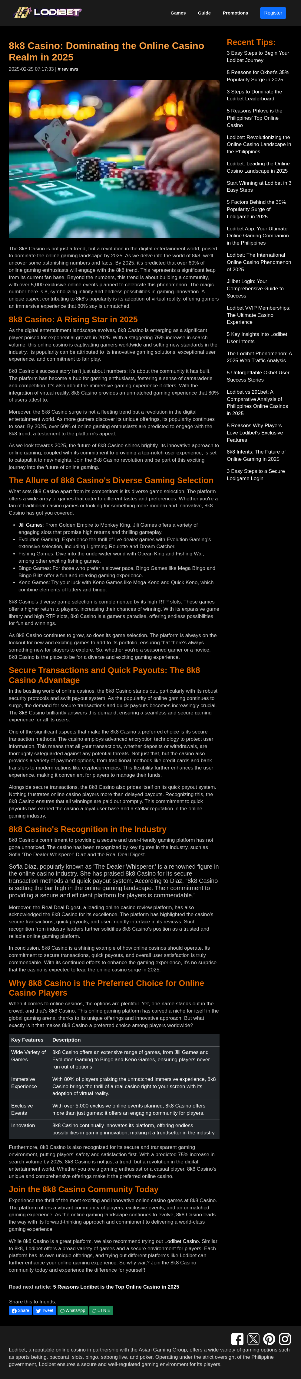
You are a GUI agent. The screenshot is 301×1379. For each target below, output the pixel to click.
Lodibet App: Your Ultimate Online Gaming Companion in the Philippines (258, 236)
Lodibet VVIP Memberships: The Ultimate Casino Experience (258, 315)
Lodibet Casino (181, 1241)
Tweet (44, 1310)
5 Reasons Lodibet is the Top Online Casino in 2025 (116, 1287)
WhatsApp (72, 1310)
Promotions (235, 12)
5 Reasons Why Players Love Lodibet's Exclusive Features (255, 433)
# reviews (68, 69)
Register (273, 12)
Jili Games (30, 525)
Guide (204, 12)
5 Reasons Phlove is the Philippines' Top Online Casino (254, 118)
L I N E (101, 1310)
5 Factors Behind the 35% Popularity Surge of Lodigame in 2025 (256, 209)
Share (20, 1310)
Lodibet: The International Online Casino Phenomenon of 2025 (259, 262)
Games (178, 12)
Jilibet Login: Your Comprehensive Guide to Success (255, 288)
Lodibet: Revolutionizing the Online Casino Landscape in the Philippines (259, 145)
